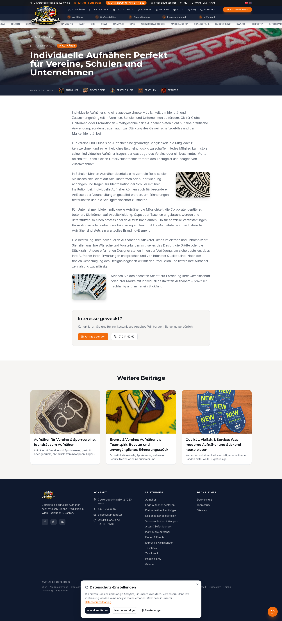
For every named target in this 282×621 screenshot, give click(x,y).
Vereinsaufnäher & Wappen (161, 521)
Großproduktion (105, 17)
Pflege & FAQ (153, 558)
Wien (44, 587)
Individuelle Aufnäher (157, 531)
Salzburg (120, 587)
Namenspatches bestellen (160, 515)
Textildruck (123, 9)
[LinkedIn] (62, 522)
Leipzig (227, 587)
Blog (178, 9)
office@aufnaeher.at (163, 2)
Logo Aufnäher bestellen (160, 504)
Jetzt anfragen (237, 9)
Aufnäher (76, 9)
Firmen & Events (154, 537)
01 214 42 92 (124, 336)
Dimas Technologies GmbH (139, 608)
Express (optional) (174, 17)
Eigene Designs (139, 17)
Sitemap (202, 510)
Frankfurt (189, 587)
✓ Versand (207, 17)
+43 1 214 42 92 (107, 508)
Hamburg (169, 587)
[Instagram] (53, 522)
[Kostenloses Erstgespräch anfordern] (273, 612)
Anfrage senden (93, 336)
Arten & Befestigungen (158, 526)
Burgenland (62, 590)
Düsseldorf (215, 587)
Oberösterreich (79, 587)
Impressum (203, 504)
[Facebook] (45, 522)
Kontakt (208, 9)
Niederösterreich (59, 587)
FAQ (192, 9)
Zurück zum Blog (42, 37)
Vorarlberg (47, 590)
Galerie (162, 9)
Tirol (130, 587)
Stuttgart (201, 587)
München (157, 587)
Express (145, 9)
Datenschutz (204, 499)
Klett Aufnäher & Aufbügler (161, 510)
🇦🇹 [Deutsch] (246, 3)
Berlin (146, 587)
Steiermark (95, 587)
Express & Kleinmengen (159, 542)
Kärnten (108, 587)
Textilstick (98, 9)
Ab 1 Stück (75, 17)
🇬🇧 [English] (250, 3)
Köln (179, 587)
